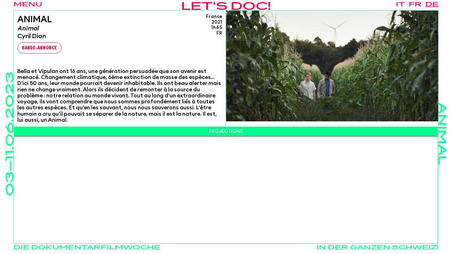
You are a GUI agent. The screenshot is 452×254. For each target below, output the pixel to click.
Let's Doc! (226, 7)
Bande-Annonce (39, 48)
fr (415, 4)
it (400, 4)
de (432, 4)
